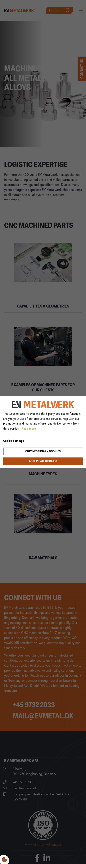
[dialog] (43, 432)
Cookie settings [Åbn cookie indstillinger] (13, 441)
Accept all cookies (43, 461)
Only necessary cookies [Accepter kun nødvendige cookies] (43, 451)
